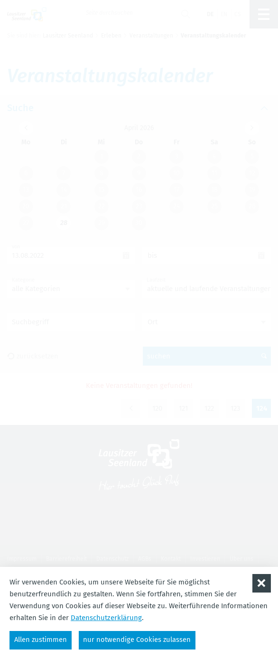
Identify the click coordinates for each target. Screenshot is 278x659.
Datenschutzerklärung (106, 617)
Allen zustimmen (41, 639)
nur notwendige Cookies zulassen (138, 639)
